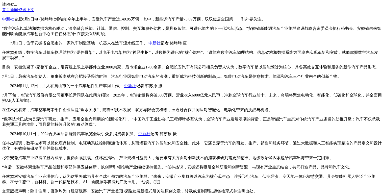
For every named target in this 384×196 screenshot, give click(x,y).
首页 (6, 10)
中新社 (8, 19)
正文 (30, 10)
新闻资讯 (18, 10)
